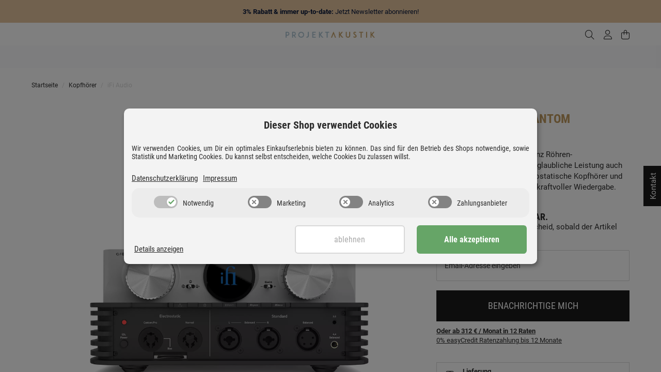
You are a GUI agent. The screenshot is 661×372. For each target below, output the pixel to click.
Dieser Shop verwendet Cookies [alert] (330, 125)
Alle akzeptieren (475, 239)
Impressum (220, 178)
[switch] (166, 202)
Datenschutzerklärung (165, 178)
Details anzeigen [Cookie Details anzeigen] (158, 249)
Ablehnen (359, 239)
